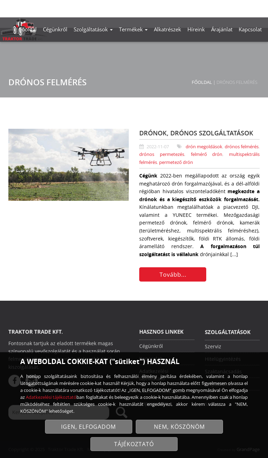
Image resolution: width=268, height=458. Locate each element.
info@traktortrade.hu (240, 7)
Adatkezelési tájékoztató (51, 397)
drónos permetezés (161, 154)
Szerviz (213, 347)
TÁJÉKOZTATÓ (134, 444)
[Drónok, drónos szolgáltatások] (68, 165)
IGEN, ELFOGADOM (88, 427)
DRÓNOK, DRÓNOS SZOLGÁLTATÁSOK (196, 133)
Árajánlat (221, 29)
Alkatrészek (167, 29)
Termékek (133, 29)
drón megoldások (204, 147)
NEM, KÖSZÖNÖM (179, 427)
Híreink (196, 29)
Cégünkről (55, 29)
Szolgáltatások (93, 29)
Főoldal (28, 29)
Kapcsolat (250, 29)
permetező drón (176, 162)
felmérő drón (207, 154)
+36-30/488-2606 (195, 7)
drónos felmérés (242, 147)
